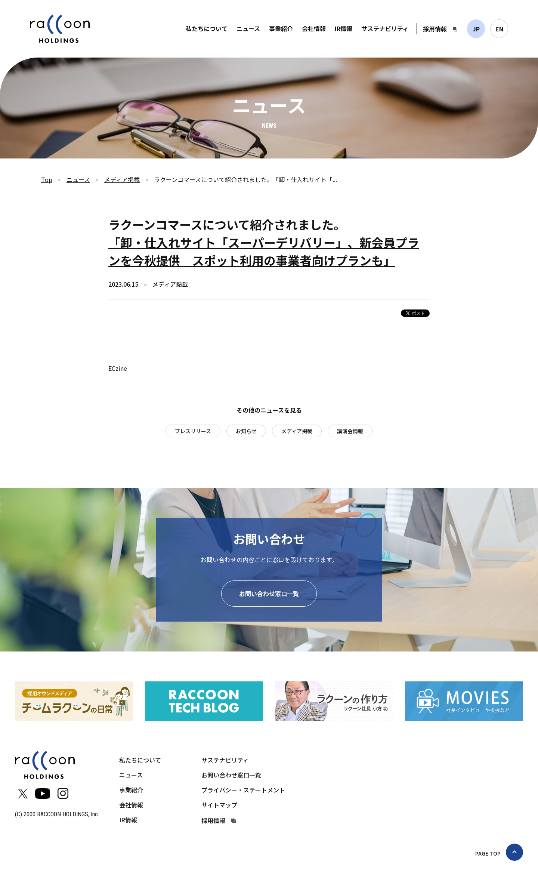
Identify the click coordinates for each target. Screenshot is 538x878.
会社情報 (314, 28)
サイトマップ (219, 804)
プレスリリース (193, 431)
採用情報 (435, 28)
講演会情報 (350, 431)
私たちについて (207, 28)
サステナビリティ (385, 28)
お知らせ (246, 431)
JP (476, 28)
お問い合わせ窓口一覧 (269, 593)
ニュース (248, 28)
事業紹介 (281, 28)
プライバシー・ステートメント (243, 789)
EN (499, 28)
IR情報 (343, 28)
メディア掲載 (122, 179)
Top (46, 179)
